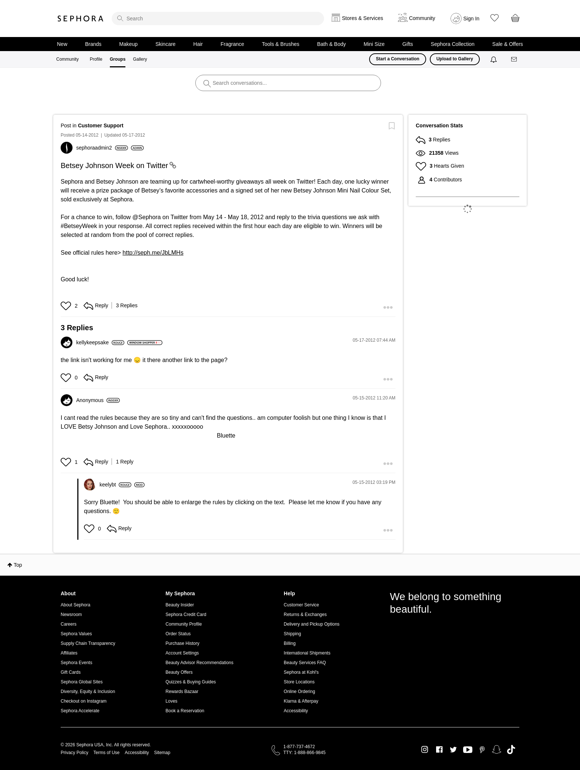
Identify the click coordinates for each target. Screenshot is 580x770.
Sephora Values (76, 633)
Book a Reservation (185, 710)
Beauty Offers (179, 672)
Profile (96, 59)
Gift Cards (71, 672)
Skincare (165, 44)
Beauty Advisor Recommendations (199, 662)
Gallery (140, 59)
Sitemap (162, 752)
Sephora (80, 18)
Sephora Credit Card (186, 614)
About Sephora (75, 604)
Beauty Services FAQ (305, 662)
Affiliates (69, 653)
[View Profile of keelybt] (115, 484)
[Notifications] (494, 59)
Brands (93, 44)
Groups (118, 59)
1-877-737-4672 (299, 746)
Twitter (453, 749)
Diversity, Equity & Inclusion (88, 691)
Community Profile (184, 624)
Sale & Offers (507, 44)
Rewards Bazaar (182, 691)
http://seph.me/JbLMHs (152, 253)
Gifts (407, 44)
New (62, 44)
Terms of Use (107, 752)
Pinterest (482, 749)
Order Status (178, 633)
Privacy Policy (74, 752)
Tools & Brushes (280, 44)
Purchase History (182, 643)
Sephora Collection (453, 44)
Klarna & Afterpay (301, 701)
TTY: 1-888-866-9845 (304, 752)
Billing (290, 643)
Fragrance (232, 44)
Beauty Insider (180, 604)
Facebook (439, 749)
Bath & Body (331, 44)
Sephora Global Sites (81, 681)
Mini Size (374, 44)
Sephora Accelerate (80, 710)
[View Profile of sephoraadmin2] (102, 147)
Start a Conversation (397, 58)
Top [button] (18, 565)
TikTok (511, 749)
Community (67, 59)
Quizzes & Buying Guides (191, 681)
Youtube (467, 750)
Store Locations (299, 681)
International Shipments (307, 653)
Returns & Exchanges (305, 614)
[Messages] (514, 59)
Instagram (424, 749)
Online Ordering (299, 691)
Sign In (471, 18)
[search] (218, 18)
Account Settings (182, 653)
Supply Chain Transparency (88, 643)
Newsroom (71, 614)
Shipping (292, 633)
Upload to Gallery (454, 58)
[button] (67, 305)
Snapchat (496, 749)
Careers (69, 624)
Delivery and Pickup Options (312, 624)
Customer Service (301, 604)
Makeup (128, 44)
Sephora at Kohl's (301, 672)
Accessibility (296, 710)
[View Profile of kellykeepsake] (100, 342)
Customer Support (101, 125)
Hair (198, 44)
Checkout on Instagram (84, 701)
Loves (172, 701)
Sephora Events (76, 662)
